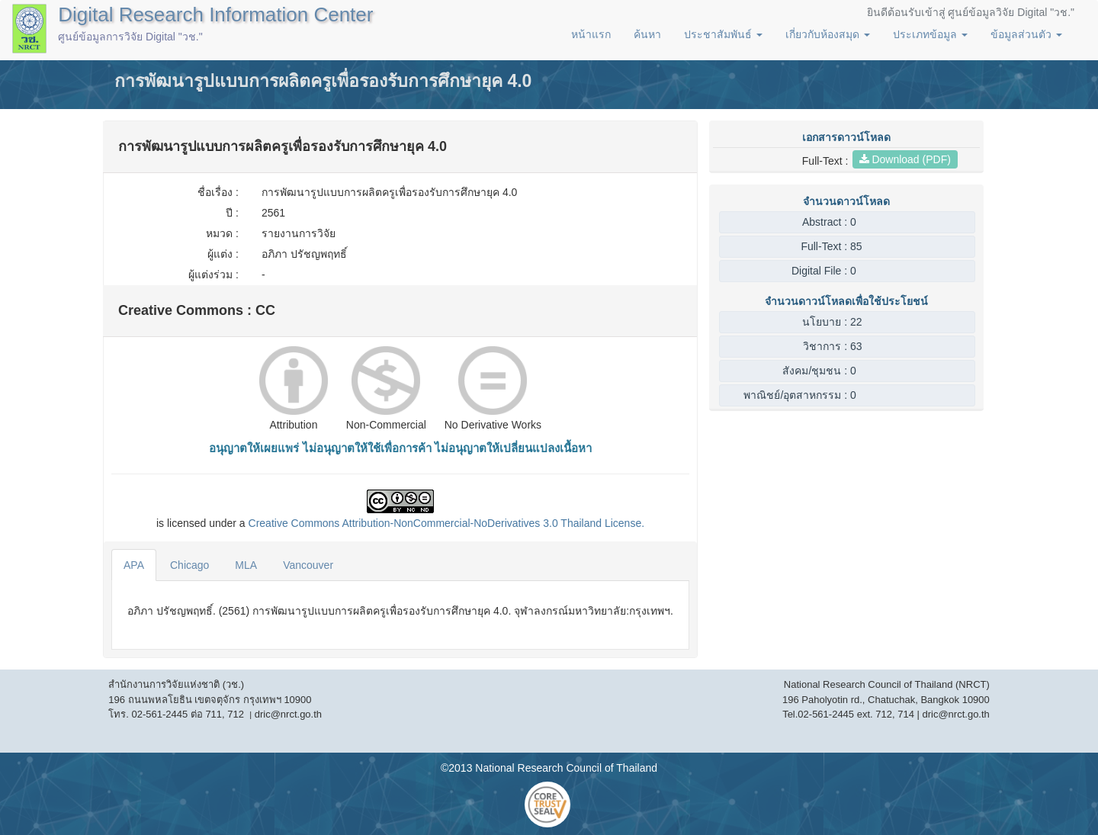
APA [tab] (134, 565)
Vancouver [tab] (308, 565)
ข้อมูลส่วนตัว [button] (1026, 34)
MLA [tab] (246, 565)
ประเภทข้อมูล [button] (930, 34)
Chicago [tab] (189, 565)
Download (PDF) (905, 159)
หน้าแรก (591, 34)
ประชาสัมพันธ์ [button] (723, 34)
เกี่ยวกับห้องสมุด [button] (827, 34)
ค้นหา (647, 34)
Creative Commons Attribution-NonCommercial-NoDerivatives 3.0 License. (447, 523)
